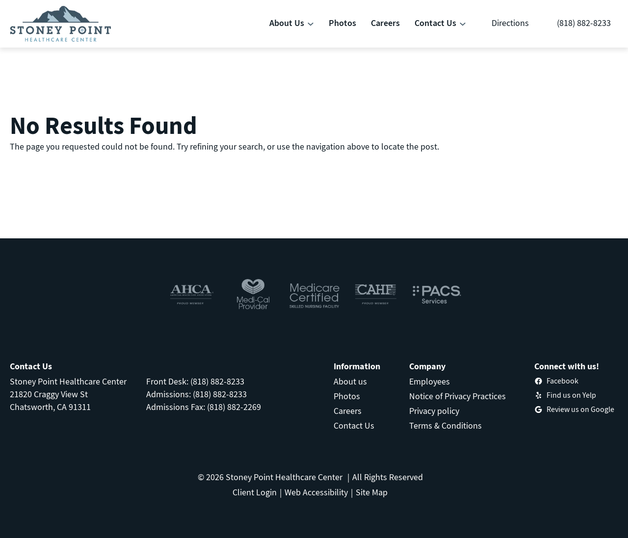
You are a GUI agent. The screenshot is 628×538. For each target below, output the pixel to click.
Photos (347, 396)
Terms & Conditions (445, 425)
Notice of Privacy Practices (457, 396)
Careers (348, 410)
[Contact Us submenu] (462, 24)
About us (350, 381)
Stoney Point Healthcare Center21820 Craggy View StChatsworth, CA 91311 (68, 394)
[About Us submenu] (310, 24)
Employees (429, 381)
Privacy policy (434, 410)
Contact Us (354, 425)
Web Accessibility (316, 492)
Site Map (372, 492)
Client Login (255, 492)
